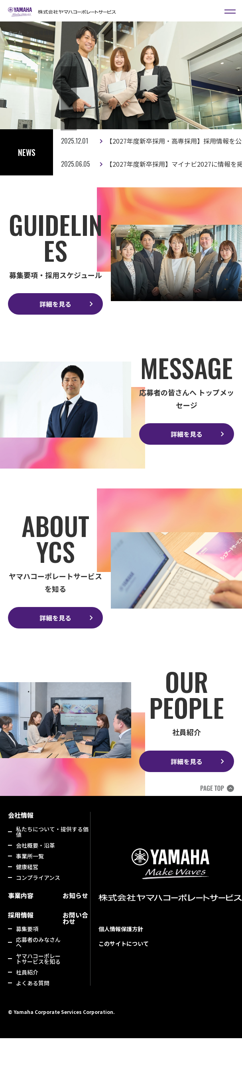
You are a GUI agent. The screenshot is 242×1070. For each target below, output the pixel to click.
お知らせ (75, 895)
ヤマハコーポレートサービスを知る (38, 958)
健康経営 (27, 867)
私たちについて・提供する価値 (52, 831)
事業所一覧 (30, 856)
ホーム (15, 32)
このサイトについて (123, 943)
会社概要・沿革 (35, 845)
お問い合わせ (75, 918)
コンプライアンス (38, 877)
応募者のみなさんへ (38, 942)
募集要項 (27, 929)
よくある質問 (32, 983)
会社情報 (20, 815)
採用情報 (20, 915)
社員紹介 (27, 972)
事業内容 (20, 895)
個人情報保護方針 (120, 929)
